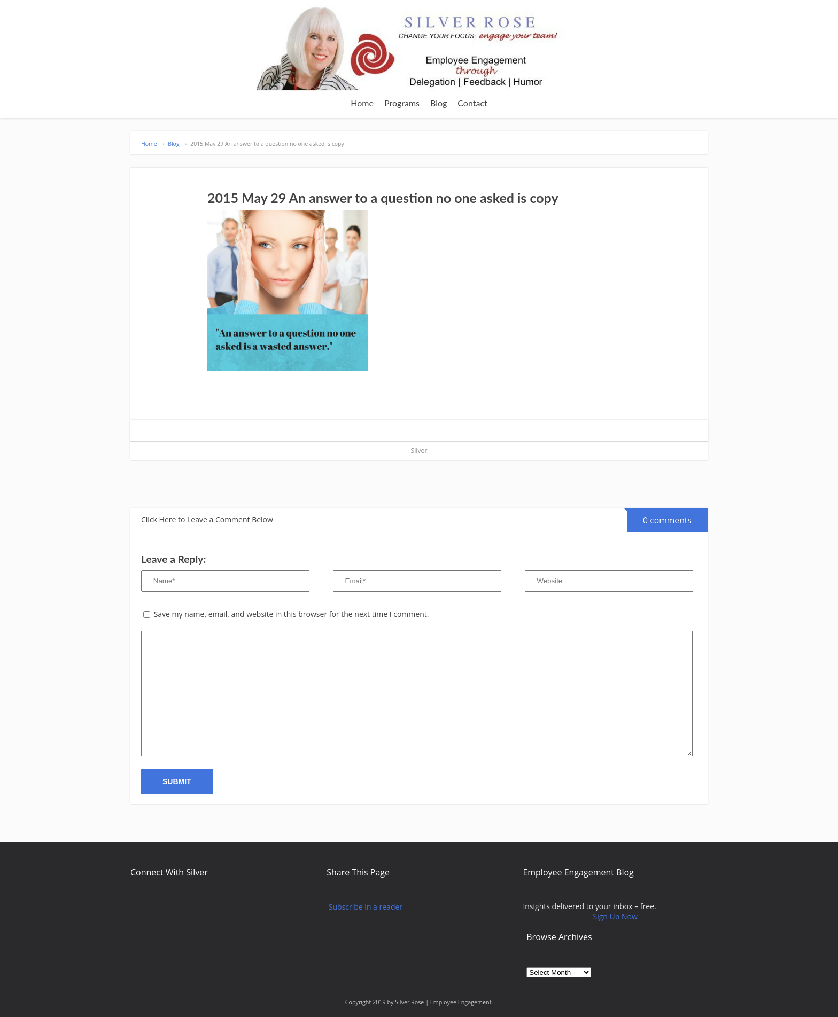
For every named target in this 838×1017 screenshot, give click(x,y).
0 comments (659, 517)
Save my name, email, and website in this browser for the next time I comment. (291, 614)
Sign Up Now (615, 916)
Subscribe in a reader (365, 907)
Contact (472, 103)
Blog (438, 103)
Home (362, 103)
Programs (402, 103)
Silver (419, 450)
